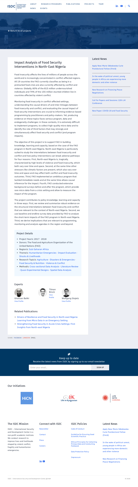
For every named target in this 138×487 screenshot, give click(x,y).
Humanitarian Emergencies (42, 253)
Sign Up (100, 367)
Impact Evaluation (67, 253)
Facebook (18, 338)
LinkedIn (26, 338)
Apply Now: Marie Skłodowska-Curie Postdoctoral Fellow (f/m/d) (116, 432)
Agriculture (42, 259)
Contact (42, 435)
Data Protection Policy (80, 452)
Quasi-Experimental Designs (34, 270)
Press (41, 440)
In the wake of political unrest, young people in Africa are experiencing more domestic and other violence (109, 79)
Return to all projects (20, 31)
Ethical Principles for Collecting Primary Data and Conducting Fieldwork (84, 444)
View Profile (18, 301)
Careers (42, 446)
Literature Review (69, 266)
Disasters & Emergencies (62, 259)
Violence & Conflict (55, 263)
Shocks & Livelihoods (29, 256)
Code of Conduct (77, 429)
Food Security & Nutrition (31, 263)
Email (33, 338)
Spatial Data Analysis (60, 270)
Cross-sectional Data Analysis (44, 266)
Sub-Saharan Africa (39, 249)
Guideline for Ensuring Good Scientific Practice (82, 435)
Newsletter (43, 429)
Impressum (75, 457)
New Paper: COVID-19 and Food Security (110, 111)
